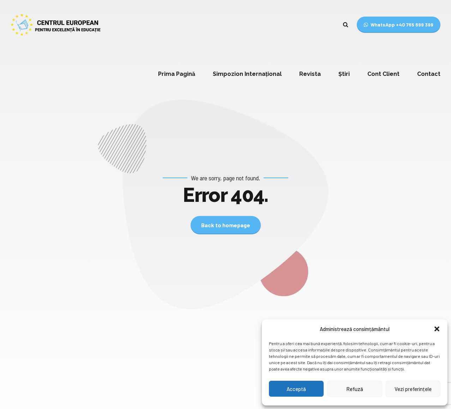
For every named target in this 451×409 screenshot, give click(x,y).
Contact (428, 74)
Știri (344, 74)
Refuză (354, 389)
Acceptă (296, 389)
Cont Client (383, 74)
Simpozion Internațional (247, 74)
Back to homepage (225, 225)
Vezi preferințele (413, 389)
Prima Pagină (176, 74)
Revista (310, 74)
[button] (436, 328)
